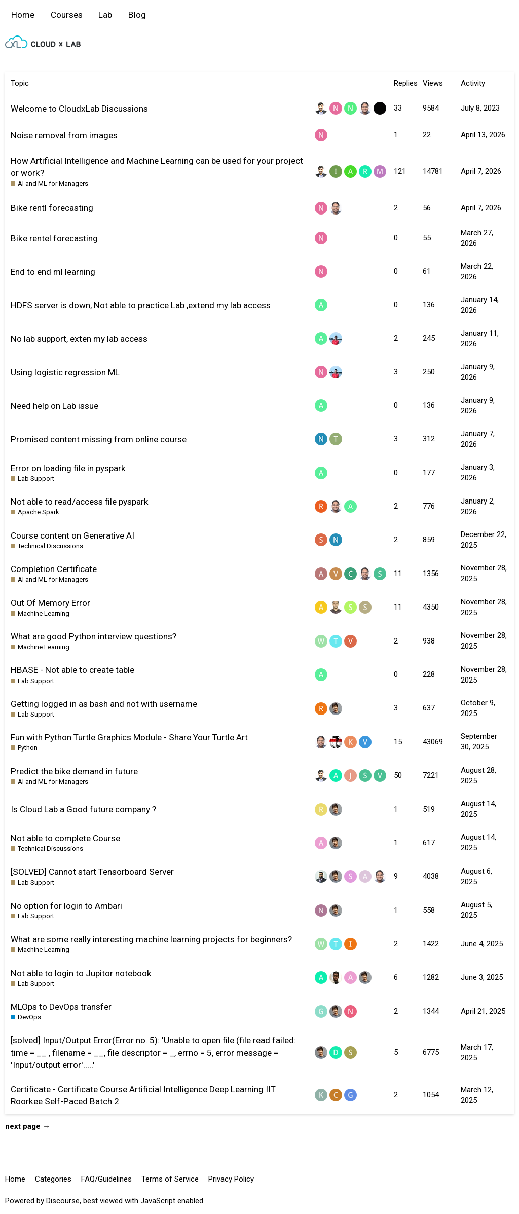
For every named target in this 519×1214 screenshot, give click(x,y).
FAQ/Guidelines (106, 1179)
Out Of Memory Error (50, 603)
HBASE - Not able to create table (72, 670)
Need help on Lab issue (54, 406)
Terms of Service (170, 1179)
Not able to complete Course (65, 838)
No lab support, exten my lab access (79, 339)
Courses (67, 15)
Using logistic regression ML (65, 372)
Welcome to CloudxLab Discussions (79, 108)
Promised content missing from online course (99, 439)
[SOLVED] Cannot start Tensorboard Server (92, 872)
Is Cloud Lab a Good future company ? (83, 809)
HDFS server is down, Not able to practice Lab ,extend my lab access (141, 305)
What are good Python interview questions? (93, 636)
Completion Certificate (54, 569)
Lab (105, 15)
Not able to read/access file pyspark (80, 501)
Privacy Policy (231, 1179)
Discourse (63, 1200)
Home (22, 15)
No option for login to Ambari (66, 906)
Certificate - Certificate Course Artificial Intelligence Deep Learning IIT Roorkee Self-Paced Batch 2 (143, 1095)
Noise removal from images (64, 135)
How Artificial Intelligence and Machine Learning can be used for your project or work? (157, 167)
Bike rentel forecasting (54, 238)
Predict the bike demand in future (74, 771)
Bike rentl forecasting (52, 208)
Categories (53, 1179)
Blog (137, 15)
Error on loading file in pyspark (68, 468)
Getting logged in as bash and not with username (104, 704)
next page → (27, 1126)
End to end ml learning (53, 272)
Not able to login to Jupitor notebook (81, 973)
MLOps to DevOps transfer (61, 1007)
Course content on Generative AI (72, 535)
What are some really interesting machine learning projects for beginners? (151, 939)
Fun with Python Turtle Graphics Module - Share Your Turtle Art (129, 737)
